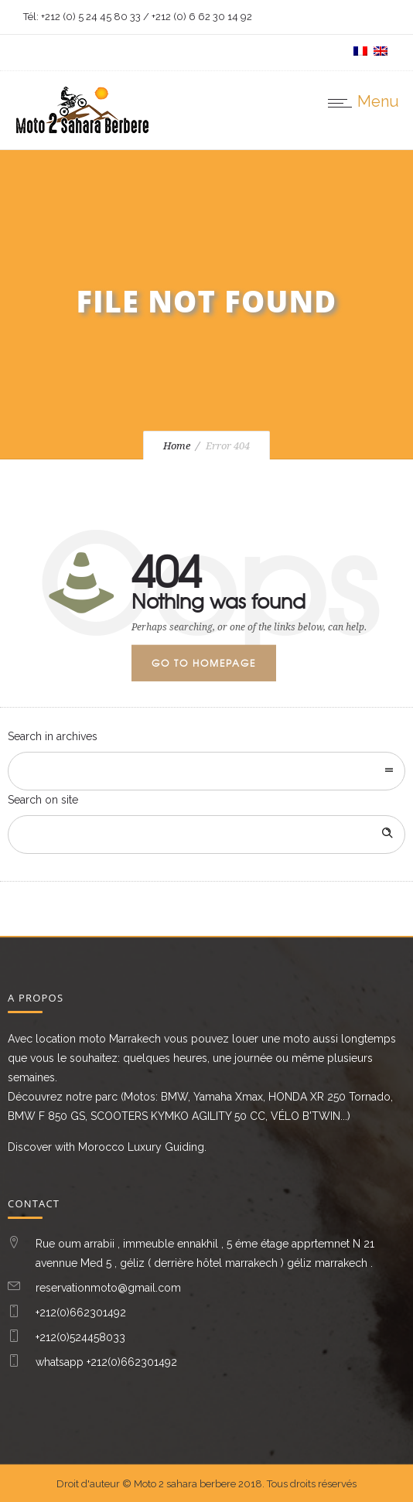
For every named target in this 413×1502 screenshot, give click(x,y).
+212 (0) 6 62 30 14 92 (202, 16)
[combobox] (206, 771)
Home (176, 446)
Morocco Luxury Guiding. (142, 1147)
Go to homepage (204, 663)
